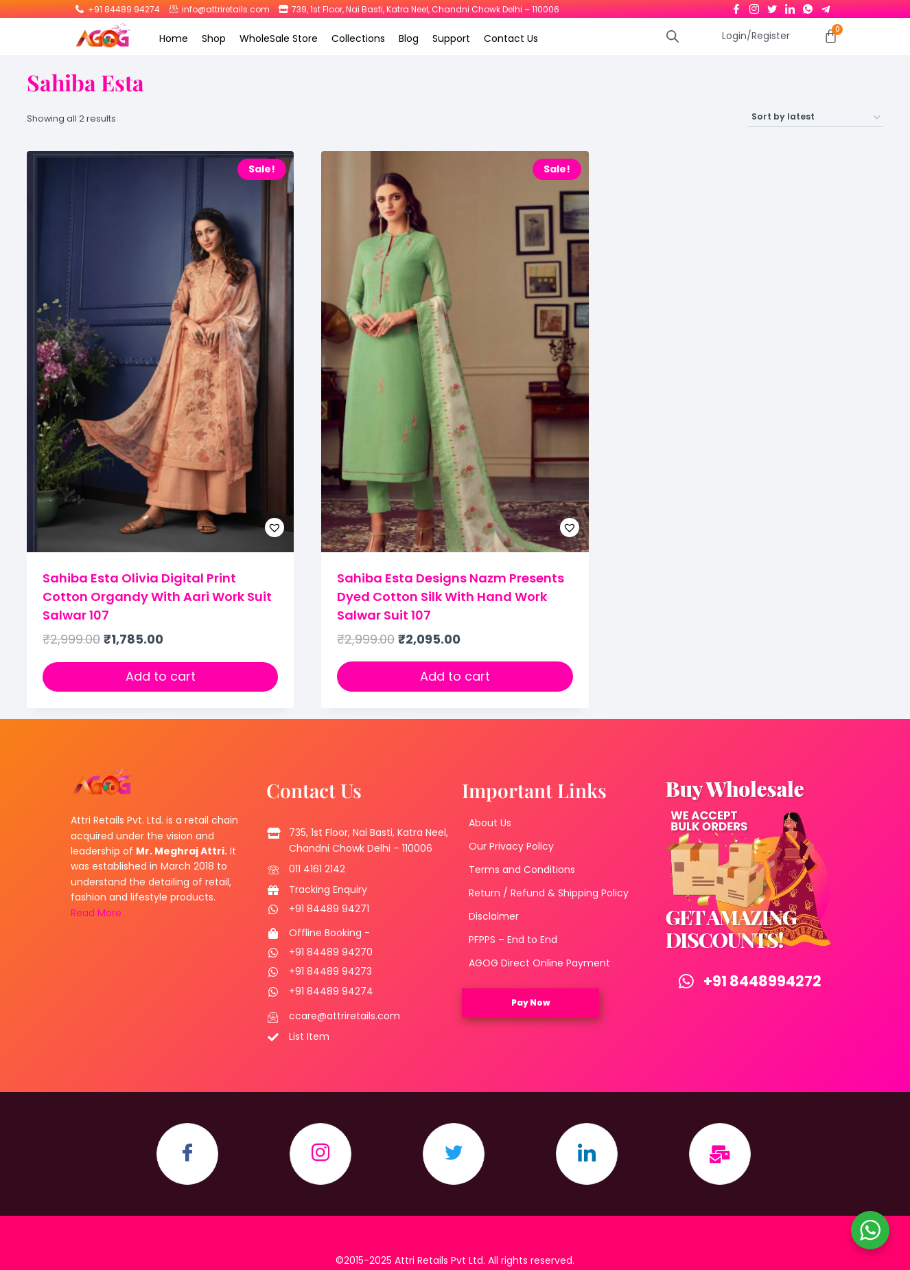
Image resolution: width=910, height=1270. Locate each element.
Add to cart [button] (161, 676)
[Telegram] (825, 6)
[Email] (720, 1154)
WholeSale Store (279, 38)
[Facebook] (736, 6)
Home (173, 38)
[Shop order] (815, 117)
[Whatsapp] (807, 6)
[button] (240, 527)
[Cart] (830, 36)
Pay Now (530, 1002)
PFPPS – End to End (513, 939)
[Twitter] (772, 6)
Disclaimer (494, 916)
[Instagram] (754, 6)
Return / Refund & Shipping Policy (549, 893)
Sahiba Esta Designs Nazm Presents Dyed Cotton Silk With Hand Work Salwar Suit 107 (450, 596)
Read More (96, 913)
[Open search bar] (672, 36)
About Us (490, 823)
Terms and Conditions (522, 869)
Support (451, 38)
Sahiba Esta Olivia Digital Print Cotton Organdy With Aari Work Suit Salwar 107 (157, 596)
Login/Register (756, 36)
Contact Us (511, 38)
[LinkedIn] (789, 6)
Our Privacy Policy (511, 846)
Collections (358, 38)
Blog (409, 38)
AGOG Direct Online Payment (539, 963)
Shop (214, 38)
